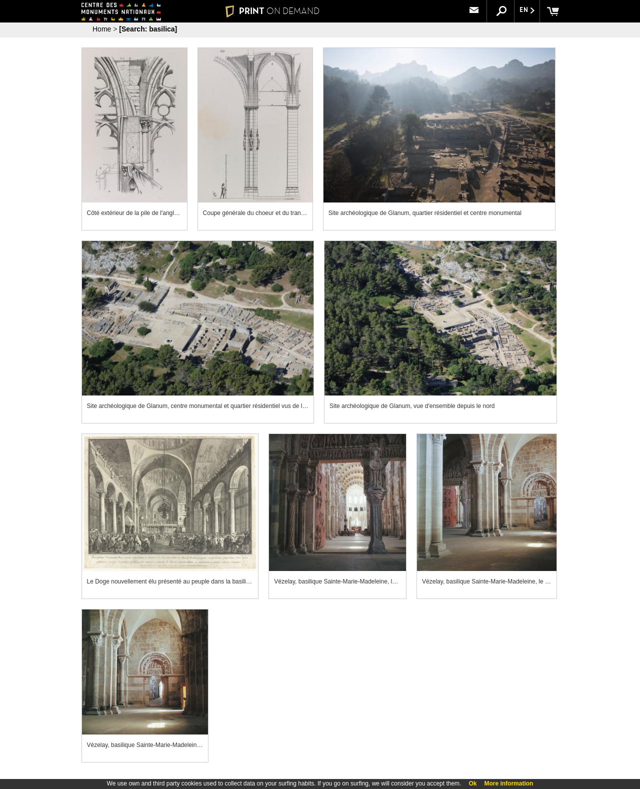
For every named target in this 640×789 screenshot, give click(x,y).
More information (508, 783)
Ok (472, 783)
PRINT (273, 11)
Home (101, 29)
